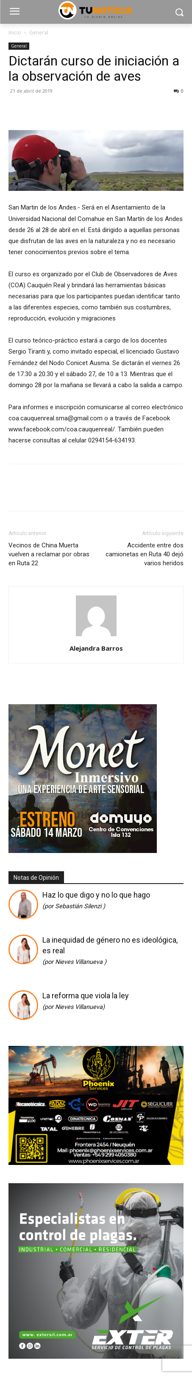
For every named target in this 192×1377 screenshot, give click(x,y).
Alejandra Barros (96, 648)
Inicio (14, 32)
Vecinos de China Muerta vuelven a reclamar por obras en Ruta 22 (48, 554)
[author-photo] (96, 636)
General (38, 32)
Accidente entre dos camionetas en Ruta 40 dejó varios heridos (145, 554)
